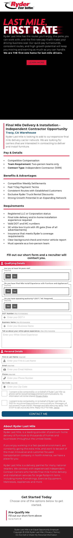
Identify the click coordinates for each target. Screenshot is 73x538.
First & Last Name (13, 357)
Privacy (48, 532)
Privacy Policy (42, 396)
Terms (56, 408)
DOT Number (15, 313)
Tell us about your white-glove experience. (28, 331)
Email (8, 365)
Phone (8, 374)
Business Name (16, 322)
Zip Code (9, 383)
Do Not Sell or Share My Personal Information (36, 535)
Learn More (36, 62)
